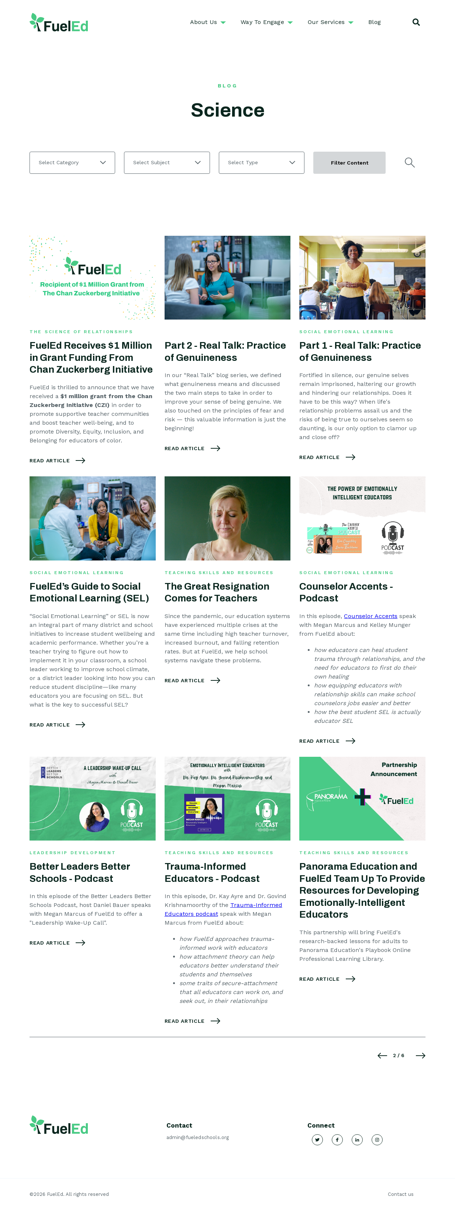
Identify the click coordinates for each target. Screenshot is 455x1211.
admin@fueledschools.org (197, 1137)
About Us (203, 21)
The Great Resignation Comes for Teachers (217, 592)
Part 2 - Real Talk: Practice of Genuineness (225, 351)
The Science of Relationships (81, 331)
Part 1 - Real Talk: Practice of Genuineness (360, 351)
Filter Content (349, 163)
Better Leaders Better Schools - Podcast (80, 872)
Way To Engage (262, 21)
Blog (374, 21)
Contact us (401, 1194)
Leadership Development (73, 852)
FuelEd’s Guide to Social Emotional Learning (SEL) (89, 592)
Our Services (326, 21)
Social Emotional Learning (346, 331)
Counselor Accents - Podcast (346, 592)
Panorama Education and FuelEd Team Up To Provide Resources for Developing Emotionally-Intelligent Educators (362, 890)
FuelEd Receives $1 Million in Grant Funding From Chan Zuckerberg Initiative (91, 357)
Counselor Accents (370, 616)
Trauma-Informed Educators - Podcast (212, 872)
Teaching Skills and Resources (219, 572)
